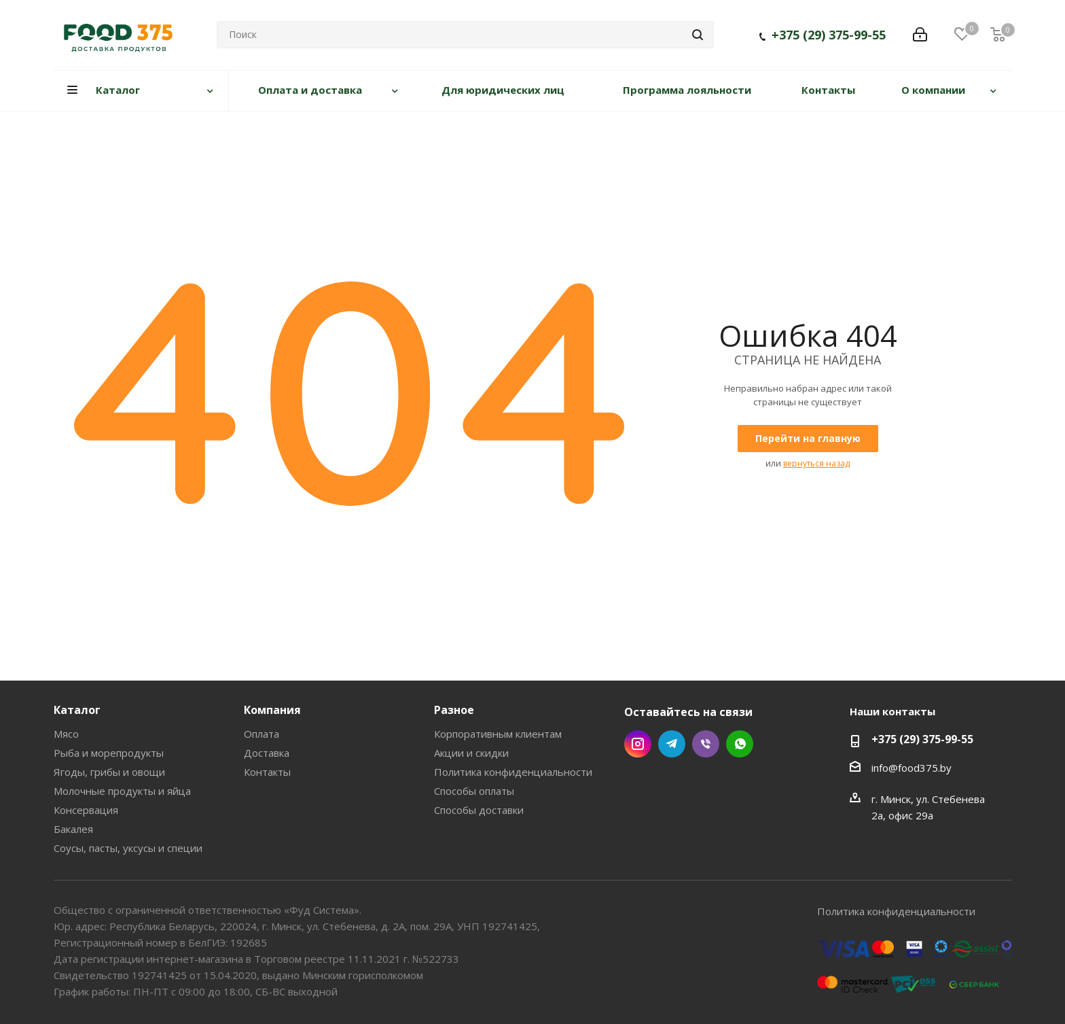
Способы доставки (479, 810)
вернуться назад (816, 463)
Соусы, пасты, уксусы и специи (128, 848)
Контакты (267, 772)
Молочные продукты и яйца (122, 791)
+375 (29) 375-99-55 (829, 37)
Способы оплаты (474, 791)
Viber (705, 743)
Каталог (77, 709)
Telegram (671, 743)
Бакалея (73, 829)
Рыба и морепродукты (109, 753)
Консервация (86, 810)
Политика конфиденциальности (513, 772)
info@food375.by (911, 767)
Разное (454, 709)
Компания (272, 709)
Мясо (66, 733)
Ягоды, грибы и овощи (109, 772)
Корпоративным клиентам (498, 733)
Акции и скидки (471, 753)
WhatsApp (739, 743)
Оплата (261, 733)
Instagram (637, 743)
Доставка (266, 753)
